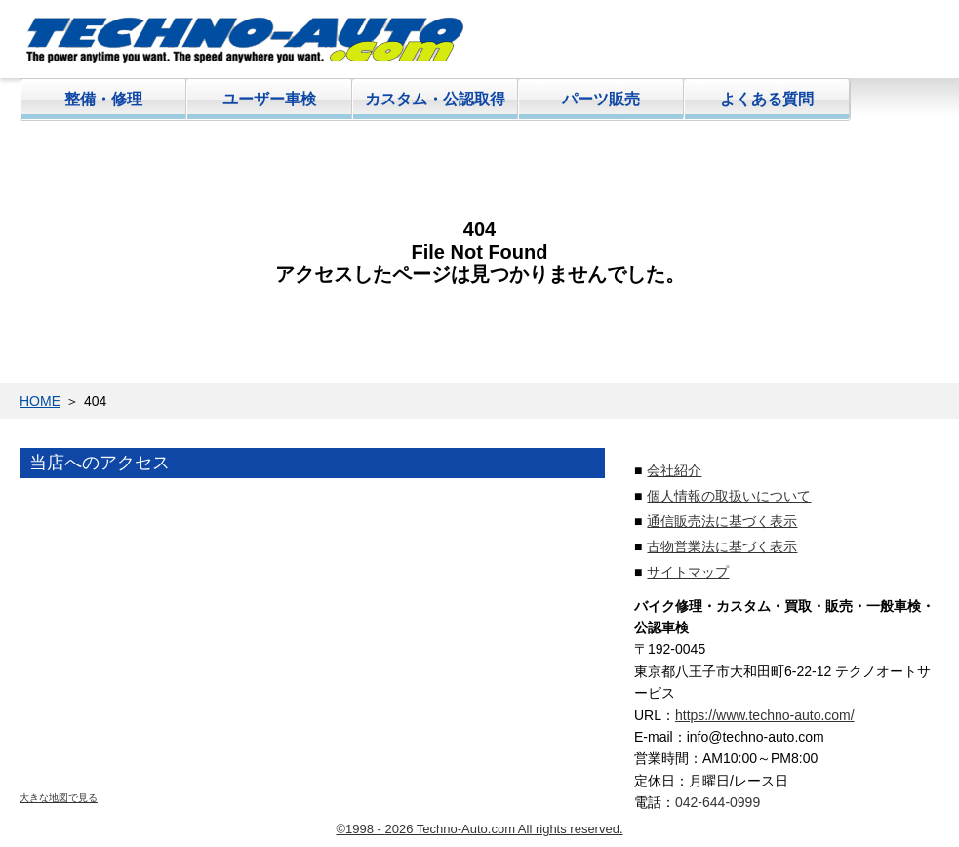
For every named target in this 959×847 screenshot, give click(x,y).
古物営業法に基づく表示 (722, 546)
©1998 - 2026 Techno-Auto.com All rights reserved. (479, 829)
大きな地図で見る (59, 797)
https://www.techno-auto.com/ (765, 715)
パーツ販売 (601, 99)
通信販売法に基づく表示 (722, 521)
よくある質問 (767, 99)
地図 (312, 644)
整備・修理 (103, 99)
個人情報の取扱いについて (729, 496)
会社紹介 (674, 470)
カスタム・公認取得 (435, 99)
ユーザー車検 (269, 99)
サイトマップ (688, 572)
